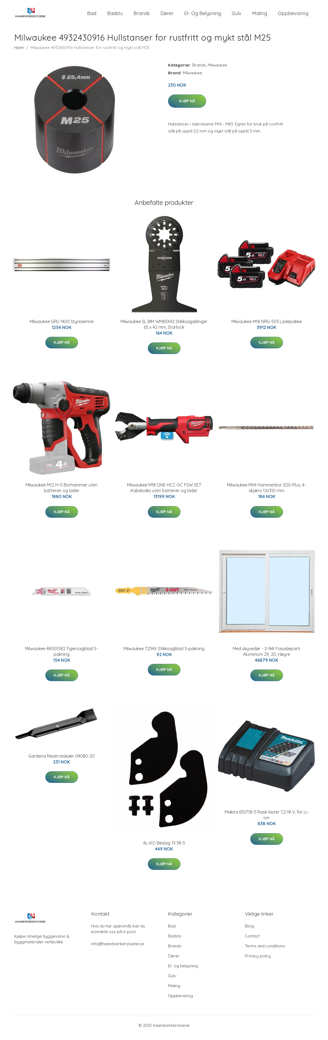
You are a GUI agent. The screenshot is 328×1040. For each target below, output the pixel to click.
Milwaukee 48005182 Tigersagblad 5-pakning (61, 656)
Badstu (115, 16)
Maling (259, 16)
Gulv (236, 16)
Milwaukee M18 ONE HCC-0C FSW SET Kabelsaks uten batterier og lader (164, 493)
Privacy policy (258, 961)
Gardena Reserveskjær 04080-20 (61, 761)
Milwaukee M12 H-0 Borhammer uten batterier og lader (61, 493)
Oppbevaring (293, 16)
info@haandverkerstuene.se (117, 949)
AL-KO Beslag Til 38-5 (164, 848)
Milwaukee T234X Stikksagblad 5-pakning (164, 654)
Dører (166, 16)
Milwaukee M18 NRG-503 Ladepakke (266, 327)
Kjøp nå (187, 106)
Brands (142, 16)
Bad (91, 16)
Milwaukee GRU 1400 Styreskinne (62, 327)
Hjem (19, 52)
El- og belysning (202, 16)
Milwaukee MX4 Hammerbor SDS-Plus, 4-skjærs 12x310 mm (266, 493)
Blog (249, 931)
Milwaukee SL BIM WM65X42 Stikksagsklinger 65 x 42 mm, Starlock (164, 329)
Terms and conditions (265, 951)
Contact (252, 941)
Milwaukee (217, 70)
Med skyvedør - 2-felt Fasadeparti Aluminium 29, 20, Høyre (266, 656)
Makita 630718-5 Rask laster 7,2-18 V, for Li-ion (266, 820)
